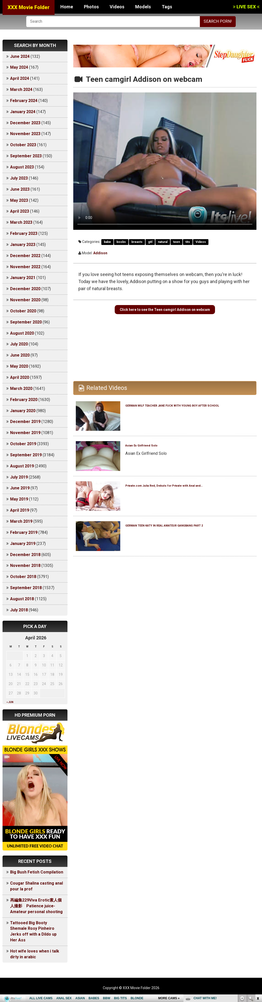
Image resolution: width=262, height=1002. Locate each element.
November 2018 (25, 565)
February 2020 (23, 399)
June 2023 (20, 189)
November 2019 (25, 432)
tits (187, 242)
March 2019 (21, 521)
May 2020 (19, 366)
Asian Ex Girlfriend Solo (157, 458)
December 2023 (25, 122)
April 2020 (19, 377)
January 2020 (22, 410)
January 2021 (22, 277)
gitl (150, 242)
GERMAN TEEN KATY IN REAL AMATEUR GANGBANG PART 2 (182, 542)
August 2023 (22, 167)
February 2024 (23, 100)
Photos (91, 6)
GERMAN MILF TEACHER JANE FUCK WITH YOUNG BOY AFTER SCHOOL (186, 422)
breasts (136, 242)
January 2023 (22, 244)
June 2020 (20, 355)
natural (163, 242)
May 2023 (19, 200)
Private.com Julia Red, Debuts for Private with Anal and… (182, 502)
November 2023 (25, 133)
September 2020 (26, 322)
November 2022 (25, 266)
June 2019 (20, 488)
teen (176, 242)
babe (107, 242)
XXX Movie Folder (29, 7)
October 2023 (23, 144)
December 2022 (25, 255)
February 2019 (23, 532)
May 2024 (19, 67)
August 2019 (22, 466)
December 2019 (25, 421)
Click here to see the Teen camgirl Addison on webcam (165, 316)
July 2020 (19, 344)
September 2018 (26, 587)
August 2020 (22, 333)
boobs (121, 242)
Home (66, 6)
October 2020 (23, 311)
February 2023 (23, 233)
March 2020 (21, 388)
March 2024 (21, 89)
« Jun (10, 702)
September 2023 (26, 156)
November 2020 (25, 299)
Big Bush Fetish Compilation (36, 872)
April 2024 (19, 78)
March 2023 (21, 222)
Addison (100, 253)
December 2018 (25, 554)
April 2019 (19, 510)
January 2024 (22, 111)
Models (143, 6)
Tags (167, 6)
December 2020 (25, 288)
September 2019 (26, 455)
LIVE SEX (246, 6)
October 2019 (23, 443)
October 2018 (23, 576)
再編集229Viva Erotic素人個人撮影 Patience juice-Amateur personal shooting (36, 906)
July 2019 (19, 477)
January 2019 (22, 543)
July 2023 (19, 178)
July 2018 (19, 610)
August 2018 (22, 598)
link (257, 923)
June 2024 (20, 56)
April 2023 (19, 211)
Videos (117, 6)
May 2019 (19, 499)
